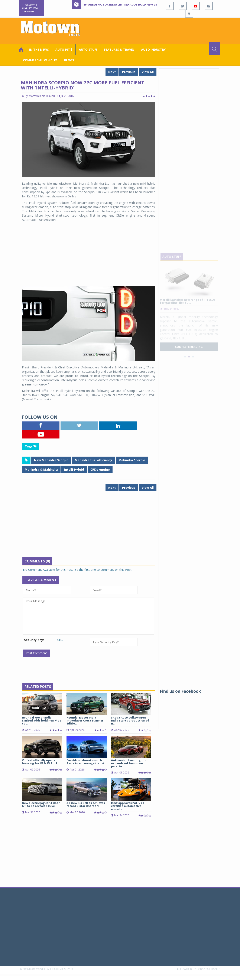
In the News (39, 49)
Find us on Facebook (180, 691)
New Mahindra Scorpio (51, 460)
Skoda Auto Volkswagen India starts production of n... (130, 721)
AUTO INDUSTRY (153, 49)
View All (148, 72)
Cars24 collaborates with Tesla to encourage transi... (86, 761)
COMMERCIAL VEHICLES (40, 60)
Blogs (69, 60)
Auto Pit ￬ (63, 49)
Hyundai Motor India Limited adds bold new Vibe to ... (41, 721)
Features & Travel (119, 49)
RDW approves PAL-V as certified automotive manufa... (127, 806)
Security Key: (34, 640)
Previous (128, 72)
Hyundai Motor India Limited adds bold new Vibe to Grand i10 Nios (135, 4)
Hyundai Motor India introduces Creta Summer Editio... (85, 721)
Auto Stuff (88, 49)
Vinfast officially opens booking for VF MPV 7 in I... (40, 761)
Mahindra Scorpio (132, 460)
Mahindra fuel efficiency (93, 460)
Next (112, 72)
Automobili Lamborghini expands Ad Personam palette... (128, 763)
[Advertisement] (160, 30)
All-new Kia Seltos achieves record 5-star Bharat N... (86, 804)
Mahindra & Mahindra (41, 469)
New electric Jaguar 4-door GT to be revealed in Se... (41, 804)
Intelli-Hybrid (74, 469)
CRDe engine (100, 469)
